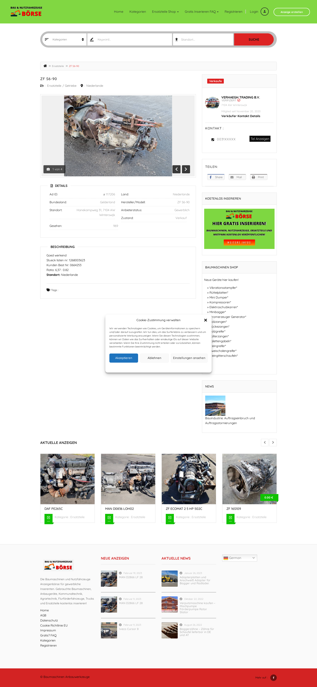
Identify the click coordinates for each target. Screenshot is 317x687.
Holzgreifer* (217, 331)
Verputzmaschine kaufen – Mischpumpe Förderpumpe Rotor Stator (197, 607)
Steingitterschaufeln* (223, 356)
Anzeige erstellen (292, 12)
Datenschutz (162, 366)
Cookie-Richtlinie (143, 366)
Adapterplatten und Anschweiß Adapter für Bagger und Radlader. (195, 580)
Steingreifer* (217, 346)
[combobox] (203, 39)
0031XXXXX (226, 139)
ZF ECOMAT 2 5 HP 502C (184, 509)
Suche (254, 39)
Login (259, 12)
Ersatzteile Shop (165, 12)
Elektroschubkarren (223, 307)
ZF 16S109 (233, 509)
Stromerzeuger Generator (227, 317)
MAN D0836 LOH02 (119, 509)
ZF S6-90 (48, 78)
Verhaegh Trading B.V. (240, 97)
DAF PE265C (53, 509)
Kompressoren (219, 302)
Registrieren (233, 12)
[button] (206, 320)
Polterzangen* (219, 336)
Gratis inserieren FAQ (202, 12)
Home (118, 12)
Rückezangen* (219, 326)
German (232, 558)
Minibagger (217, 312)
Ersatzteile (58, 66)
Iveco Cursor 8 (129, 629)
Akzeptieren (123, 358)
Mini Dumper (218, 297)
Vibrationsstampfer (222, 288)
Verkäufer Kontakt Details (240, 116)
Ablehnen (154, 358)
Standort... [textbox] (188, 39)
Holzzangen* (218, 322)
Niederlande (94, 86)
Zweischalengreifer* (223, 351)
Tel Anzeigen (260, 139)
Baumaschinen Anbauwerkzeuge (66, 677)
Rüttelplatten (218, 292)
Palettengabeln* (220, 341)
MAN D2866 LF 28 (131, 577)
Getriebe (70, 86)
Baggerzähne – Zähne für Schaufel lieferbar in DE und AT (197, 632)
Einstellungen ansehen (189, 358)
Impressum (177, 366)
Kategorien (137, 12)
